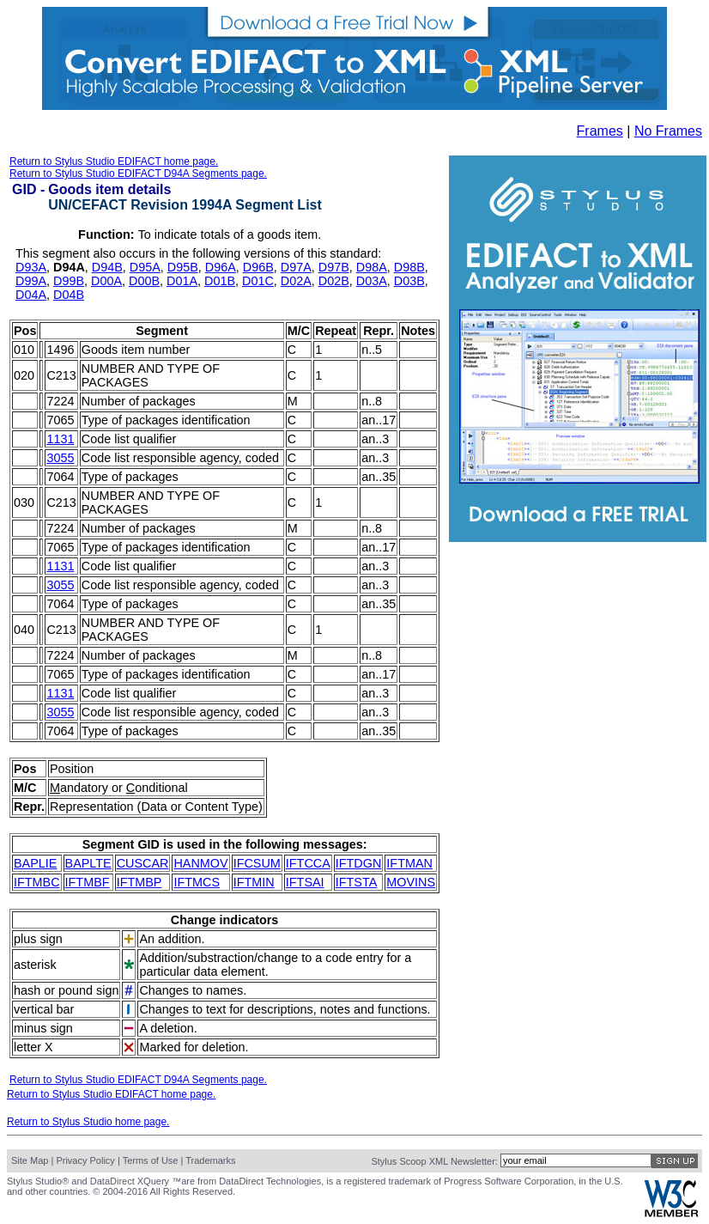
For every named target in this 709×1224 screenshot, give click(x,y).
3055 (60, 458)
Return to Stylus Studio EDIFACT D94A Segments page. (138, 173)
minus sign (43, 1028)
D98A (371, 267)
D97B (333, 267)
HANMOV (200, 863)
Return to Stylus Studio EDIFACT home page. (113, 161)
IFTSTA (357, 882)
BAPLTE (88, 863)
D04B (68, 294)
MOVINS (410, 882)
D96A (220, 267)
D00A (106, 281)
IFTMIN (254, 882)
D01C (258, 281)
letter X (33, 1047)
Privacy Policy (85, 1160)
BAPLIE (35, 863)
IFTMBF (87, 882)
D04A (30, 294)
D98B (409, 267)
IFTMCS (196, 882)
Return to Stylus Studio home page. (88, 1122)
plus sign (38, 939)
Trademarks (210, 1160)
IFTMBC (37, 882)
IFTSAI (305, 882)
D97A (296, 267)
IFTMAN (409, 863)
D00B (144, 281)
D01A (182, 281)
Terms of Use (151, 1160)
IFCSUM (257, 863)
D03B (409, 281)
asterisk (35, 964)
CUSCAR (143, 863)
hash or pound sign (66, 990)
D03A (371, 281)
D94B (107, 267)
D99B (68, 281)
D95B (182, 267)
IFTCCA (308, 863)
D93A (30, 267)
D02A (296, 281)
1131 (60, 439)
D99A (30, 281)
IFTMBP (139, 882)
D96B (258, 267)
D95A (145, 267)
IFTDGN (359, 863)
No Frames (668, 131)
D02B (333, 281)
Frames (600, 131)
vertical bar (44, 1009)
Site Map (29, 1160)
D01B (219, 281)
